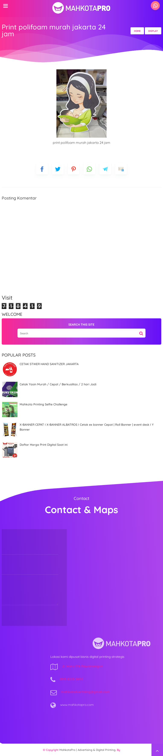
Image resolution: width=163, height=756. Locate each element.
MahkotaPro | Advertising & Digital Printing (87, 750)
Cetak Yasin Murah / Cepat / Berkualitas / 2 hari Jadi (58, 384)
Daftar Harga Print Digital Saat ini (44, 445)
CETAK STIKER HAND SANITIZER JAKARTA (49, 364)
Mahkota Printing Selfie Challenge (43, 404)
